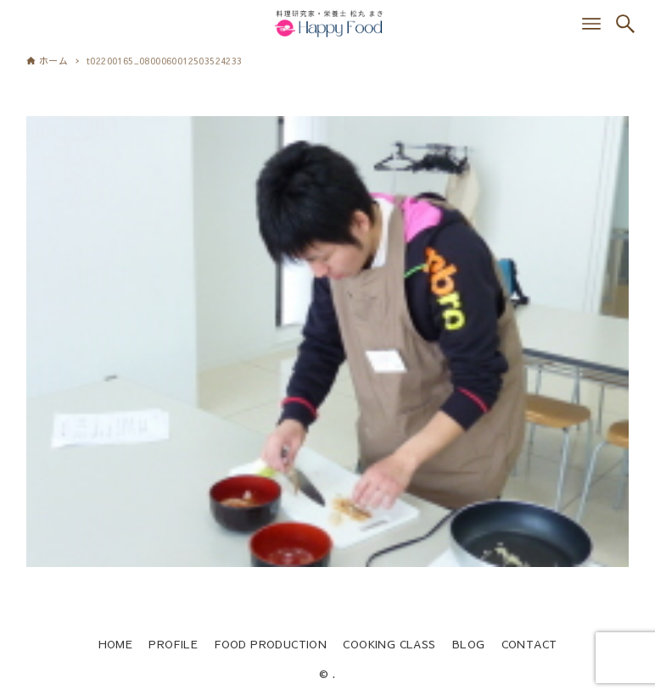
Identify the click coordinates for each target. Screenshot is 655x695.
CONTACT (529, 644)
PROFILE (173, 644)
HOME (115, 644)
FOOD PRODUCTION (270, 644)
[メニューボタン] (591, 24)
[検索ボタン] (625, 24)
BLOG (468, 644)
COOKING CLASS (389, 644)
